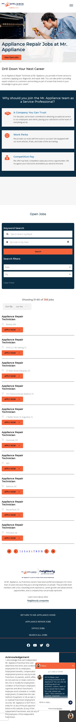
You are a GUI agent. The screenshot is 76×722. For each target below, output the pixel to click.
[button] (68, 242)
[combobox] (37, 242)
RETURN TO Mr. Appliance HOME (38, 615)
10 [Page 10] (42, 551)
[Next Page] (46, 551)
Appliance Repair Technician (12, 318)
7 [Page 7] (34, 551)
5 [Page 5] (29, 551)
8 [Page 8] (36, 551)
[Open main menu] (71, 5)
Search (38, 251)
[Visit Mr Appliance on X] (41, 646)
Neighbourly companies (38, 600)
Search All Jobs (38, 635)
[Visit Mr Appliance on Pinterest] (47, 646)
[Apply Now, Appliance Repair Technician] (12, 329)
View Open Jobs (11, 57)
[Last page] (53, 551)
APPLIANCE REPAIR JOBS (38, 622)
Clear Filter (9, 283)
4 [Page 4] (27, 551)
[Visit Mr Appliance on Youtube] (35, 646)
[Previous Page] (16, 551)
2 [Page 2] (22, 551)
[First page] (9, 551)
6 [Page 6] (31, 551)
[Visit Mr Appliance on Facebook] (28, 646)
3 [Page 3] (24, 551)
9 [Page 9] (38, 551)
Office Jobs (38, 628)
